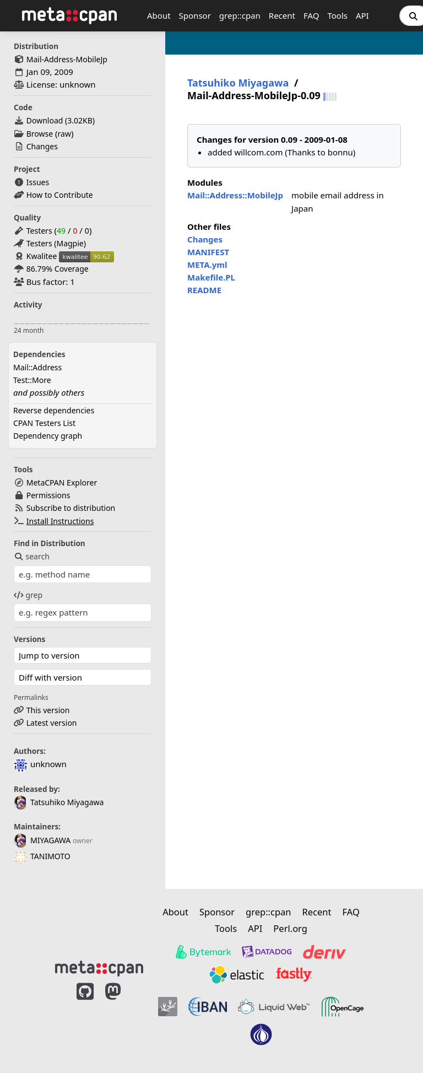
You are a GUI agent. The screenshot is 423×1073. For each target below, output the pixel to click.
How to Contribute (59, 195)
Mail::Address (37, 367)
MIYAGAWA (42, 840)
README (204, 289)
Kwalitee (41, 256)
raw (64, 133)
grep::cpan (240, 15)
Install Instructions (60, 521)
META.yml (207, 264)
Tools (337, 15)
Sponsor (195, 15)
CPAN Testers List (44, 423)
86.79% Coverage (57, 268)
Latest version (51, 723)
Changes (42, 146)
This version (48, 710)
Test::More (32, 380)
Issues (37, 182)
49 (61, 230)
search (32, 556)
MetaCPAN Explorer (61, 482)
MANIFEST (208, 251)
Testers (39, 230)
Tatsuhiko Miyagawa (59, 802)
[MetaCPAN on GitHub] (85, 1019)
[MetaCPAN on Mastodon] (124, 1019)
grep (28, 595)
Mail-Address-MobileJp (66, 59)
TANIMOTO (42, 856)
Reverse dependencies (53, 410)
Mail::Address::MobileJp (235, 195)
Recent (282, 15)
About (159, 15)
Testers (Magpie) (56, 243)
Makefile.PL (211, 277)
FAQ (311, 15)
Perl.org (290, 928)
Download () (60, 120)
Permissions (48, 495)
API (362, 15)
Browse (39, 133)
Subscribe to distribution (71, 508)
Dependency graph (47, 435)
